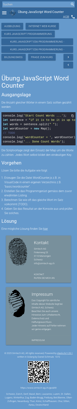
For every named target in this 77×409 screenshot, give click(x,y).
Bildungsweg (13, 57)
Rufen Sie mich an (44, 278)
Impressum (38, 340)
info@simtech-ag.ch (44, 263)
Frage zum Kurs (42, 57)
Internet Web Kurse (42, 26)
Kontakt (39, 274)
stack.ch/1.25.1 (65, 353)
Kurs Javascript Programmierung (28, 33)
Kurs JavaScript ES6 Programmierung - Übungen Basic (37, 50)
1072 (57, 356)
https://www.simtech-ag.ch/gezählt (38, 387)
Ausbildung (12, 26)
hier (45, 228)
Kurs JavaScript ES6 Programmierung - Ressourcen (37, 42)
